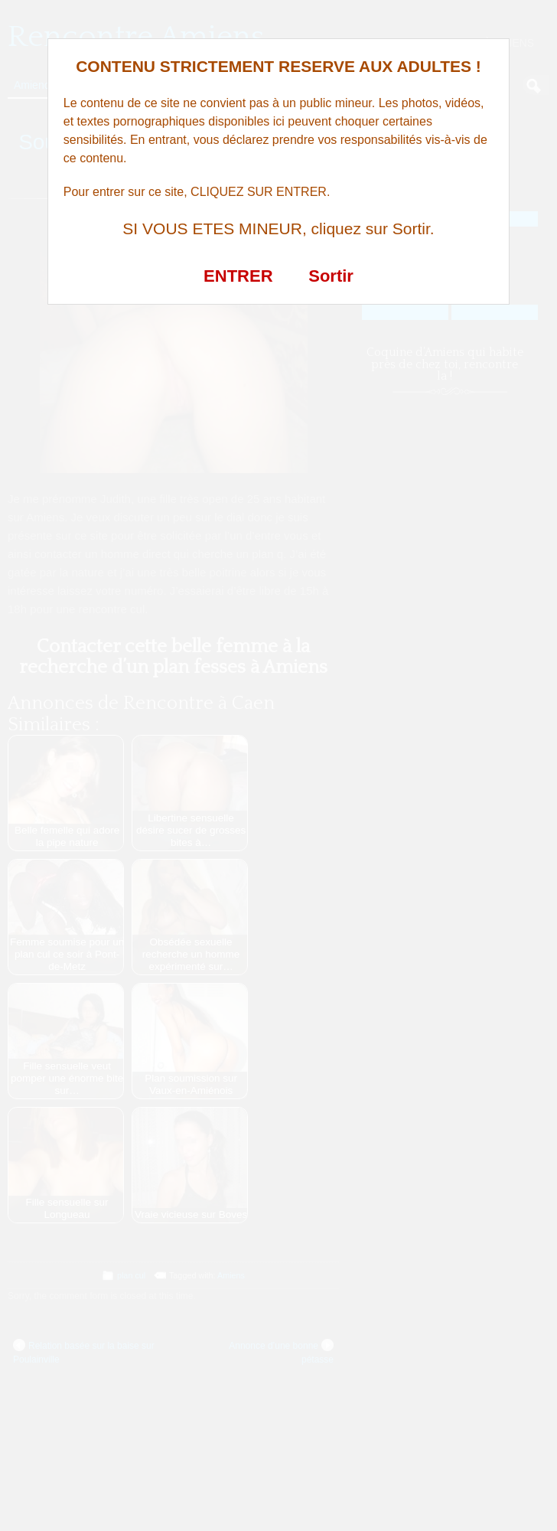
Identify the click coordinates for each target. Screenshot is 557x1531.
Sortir (330, 276)
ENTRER (238, 276)
